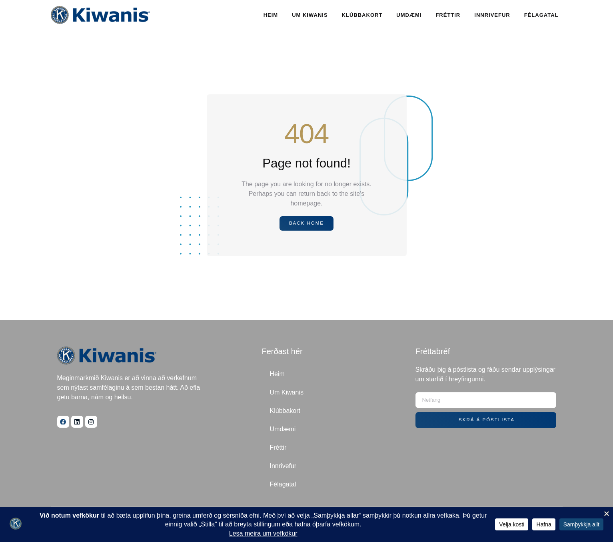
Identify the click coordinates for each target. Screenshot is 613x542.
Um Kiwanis (309, 15)
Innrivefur (492, 15)
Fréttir (447, 15)
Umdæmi (408, 15)
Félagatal (541, 15)
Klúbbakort (362, 15)
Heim (271, 15)
